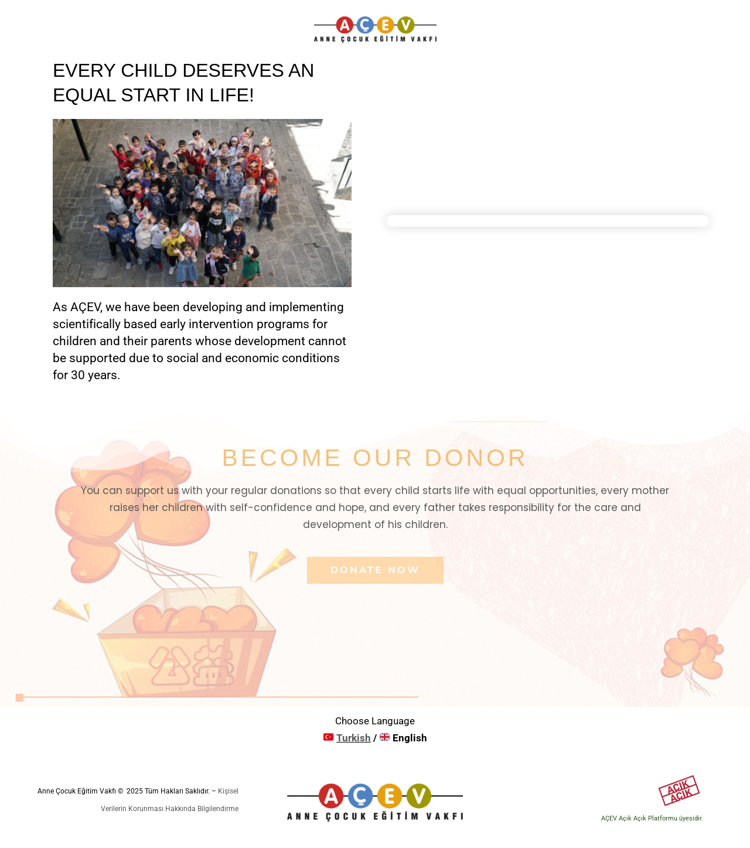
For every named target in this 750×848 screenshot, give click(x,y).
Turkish (353, 738)
